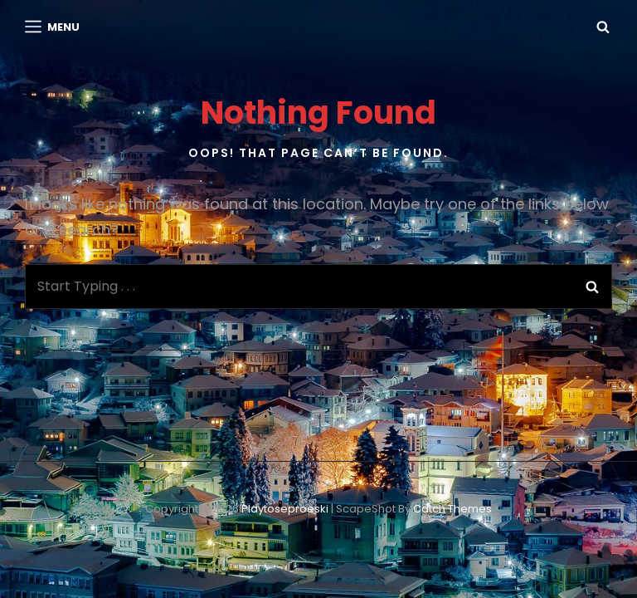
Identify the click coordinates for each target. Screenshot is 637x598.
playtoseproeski (284, 509)
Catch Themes (452, 509)
